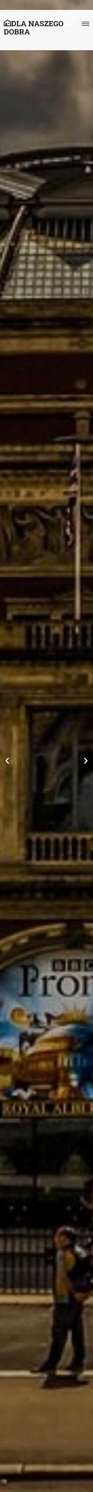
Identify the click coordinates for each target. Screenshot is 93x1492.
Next (86, 761)
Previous (7, 761)
